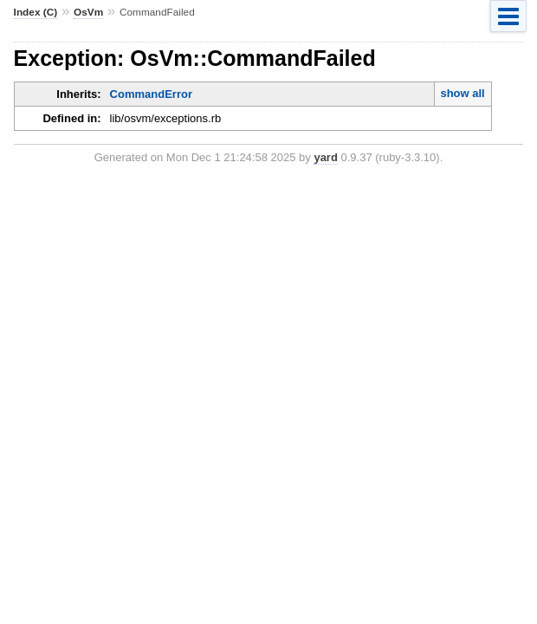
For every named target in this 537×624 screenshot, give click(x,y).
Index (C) (36, 12)
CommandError (151, 94)
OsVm (88, 12)
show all (462, 93)
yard (325, 157)
